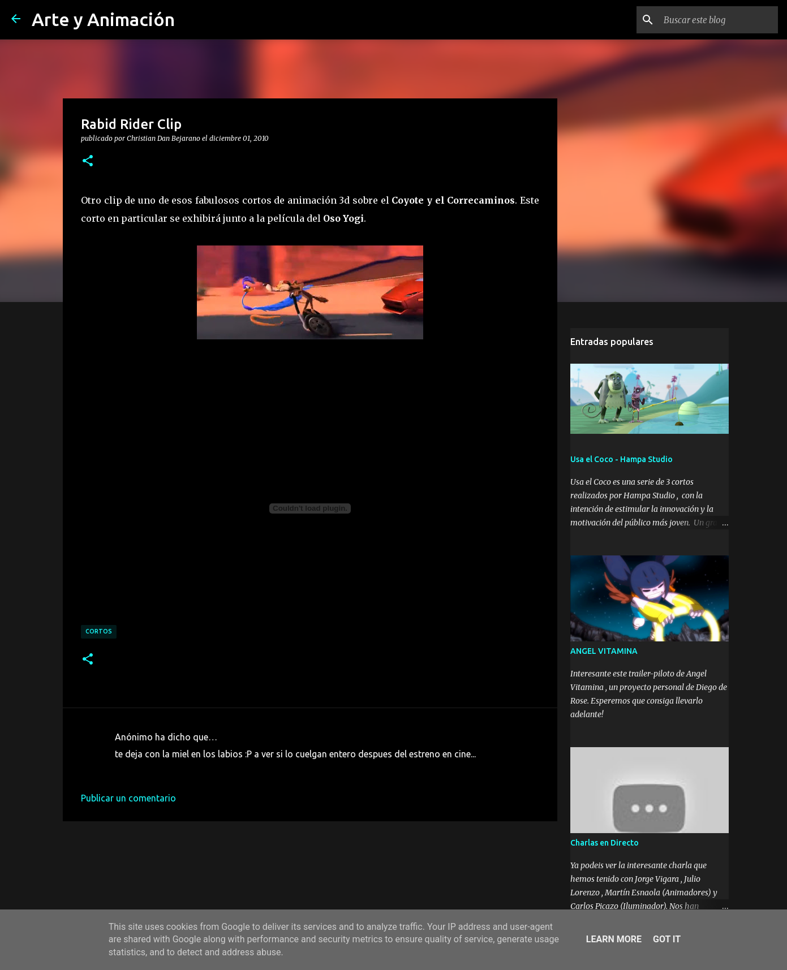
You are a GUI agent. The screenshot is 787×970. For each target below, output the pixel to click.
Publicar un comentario (128, 798)
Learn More (614, 939)
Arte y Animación (103, 19)
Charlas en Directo (604, 842)
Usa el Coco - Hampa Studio (621, 459)
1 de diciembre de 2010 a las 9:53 (183, 771)
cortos (98, 631)
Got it (667, 939)
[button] (87, 161)
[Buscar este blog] (718, 19)
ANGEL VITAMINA (604, 651)
